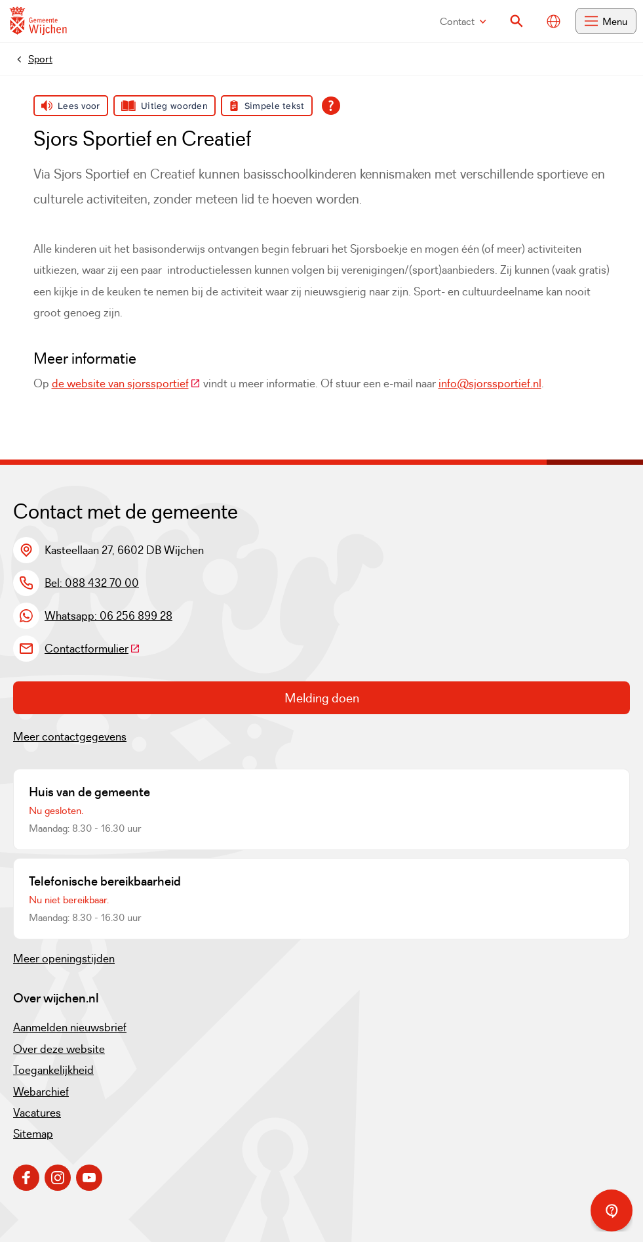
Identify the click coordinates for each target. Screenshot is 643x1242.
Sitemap (33, 1133)
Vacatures (37, 1112)
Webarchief (41, 1091)
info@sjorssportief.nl (489, 383)
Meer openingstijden (64, 958)
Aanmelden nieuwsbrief (70, 1027)
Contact (463, 21)
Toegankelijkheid (53, 1070)
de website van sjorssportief (126, 383)
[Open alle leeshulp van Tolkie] (331, 105)
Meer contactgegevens (70, 736)
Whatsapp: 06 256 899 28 (108, 616)
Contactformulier (92, 648)
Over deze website (59, 1049)
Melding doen (321, 698)
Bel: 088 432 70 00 (92, 583)
